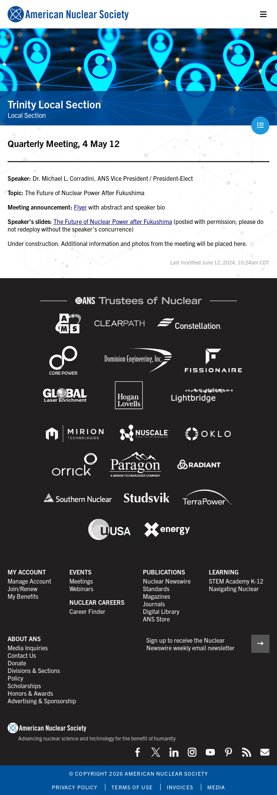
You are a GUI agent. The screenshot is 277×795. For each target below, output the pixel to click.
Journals (154, 603)
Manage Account (29, 581)
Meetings (81, 581)
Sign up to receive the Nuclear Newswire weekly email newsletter (190, 643)
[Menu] (263, 14)
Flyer (80, 207)
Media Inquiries (28, 647)
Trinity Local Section (54, 104)
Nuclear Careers (97, 602)
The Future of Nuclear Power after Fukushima (112, 221)
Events (80, 572)
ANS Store (156, 619)
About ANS (24, 638)
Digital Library (161, 611)
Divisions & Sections (34, 670)
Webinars (81, 588)
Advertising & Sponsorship (42, 700)
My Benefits (23, 596)
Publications (164, 572)
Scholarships (24, 685)
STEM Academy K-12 (236, 581)
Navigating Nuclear (234, 588)
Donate (17, 663)
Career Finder (87, 611)
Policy (15, 678)
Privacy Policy (75, 787)
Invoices (180, 787)
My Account (27, 572)
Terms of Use (131, 787)
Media (216, 787)
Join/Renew (23, 588)
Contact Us (22, 655)
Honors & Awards (30, 693)
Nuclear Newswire (167, 581)
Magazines (156, 596)
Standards (156, 588)
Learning (224, 572)
